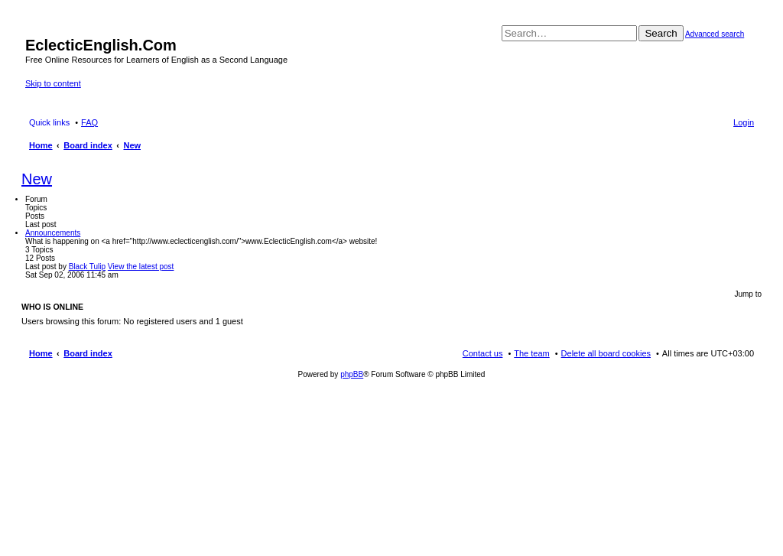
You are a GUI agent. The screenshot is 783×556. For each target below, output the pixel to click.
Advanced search (714, 34)
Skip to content (53, 83)
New (36, 179)
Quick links (49, 122)
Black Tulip (87, 266)
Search (661, 33)
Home (41, 353)
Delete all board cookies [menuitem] (606, 353)
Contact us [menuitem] (483, 353)
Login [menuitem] (743, 122)
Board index (87, 353)
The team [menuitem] (531, 353)
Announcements (52, 233)
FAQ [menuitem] (89, 122)
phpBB (351, 374)
